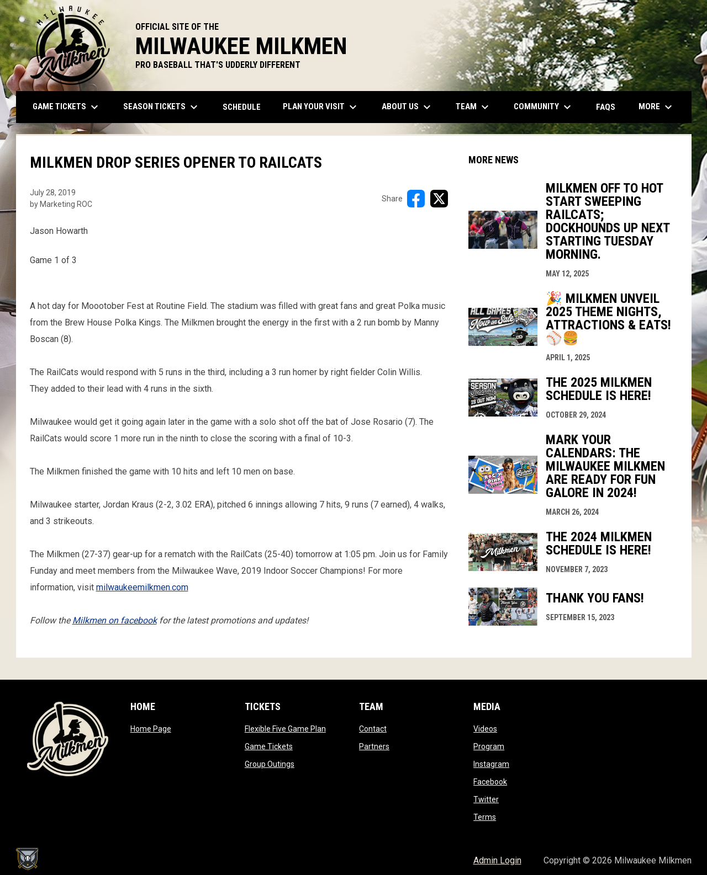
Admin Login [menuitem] (497, 860)
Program (488, 746)
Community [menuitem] (544, 107)
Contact (373, 728)
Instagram (491, 764)
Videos (485, 728)
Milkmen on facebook (114, 620)
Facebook (490, 781)
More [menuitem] (657, 107)
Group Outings (269, 764)
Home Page (150, 728)
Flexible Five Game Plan (285, 728)
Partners (374, 746)
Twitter (486, 799)
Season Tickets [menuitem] (162, 107)
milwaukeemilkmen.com (142, 587)
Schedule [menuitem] (242, 107)
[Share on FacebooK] (416, 198)
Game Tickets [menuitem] (67, 107)
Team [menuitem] (474, 107)
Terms (484, 817)
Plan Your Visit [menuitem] (321, 107)
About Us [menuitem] (408, 107)
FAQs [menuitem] (605, 107)
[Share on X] (439, 198)
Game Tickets (269, 746)
